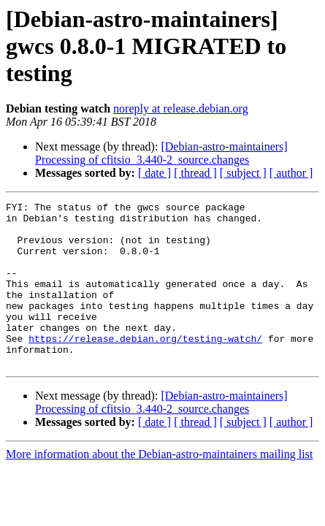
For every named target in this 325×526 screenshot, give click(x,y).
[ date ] (154, 173)
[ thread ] (195, 173)
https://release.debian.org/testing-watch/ (145, 366)
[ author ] (291, 173)
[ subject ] (243, 173)
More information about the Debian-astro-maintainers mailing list (159, 487)
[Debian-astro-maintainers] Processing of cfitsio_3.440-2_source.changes (161, 153)
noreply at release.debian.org (180, 108)
